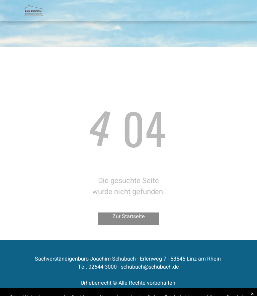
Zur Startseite (128, 216)
